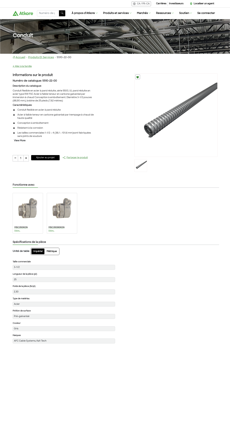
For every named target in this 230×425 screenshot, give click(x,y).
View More (19, 141)
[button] (85, 13)
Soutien (185, 13)
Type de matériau (21, 299)
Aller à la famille (22, 66)
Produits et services (117, 13)
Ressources (165, 13)
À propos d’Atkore (85, 13)
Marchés (144, 13)
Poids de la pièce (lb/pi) (24, 286)
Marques (17, 335)
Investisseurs (176, 4)
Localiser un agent (204, 4)
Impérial (38, 251)
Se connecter (206, 13)
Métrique (52, 251)
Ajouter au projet (45, 158)
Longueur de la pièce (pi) (25, 274)
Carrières (161, 4)
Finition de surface (22, 311)
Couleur (17, 323)
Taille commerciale (22, 262)
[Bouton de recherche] (62, 13)
